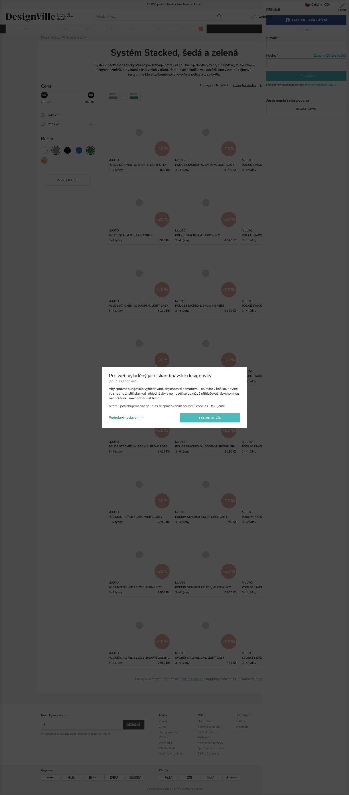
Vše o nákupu (205, 721)
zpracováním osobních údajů (91, 733)
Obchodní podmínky (210, 742)
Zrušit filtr (123, 94)
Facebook (280, 726)
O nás (162, 726)
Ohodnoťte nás (168, 748)
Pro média (165, 742)
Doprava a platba (208, 726)
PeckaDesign (194, 788)
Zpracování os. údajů (210, 748)
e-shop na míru (171, 788)
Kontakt (163, 721)
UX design (153, 788)
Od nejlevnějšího (244, 85)
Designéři (242, 726)
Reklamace (204, 737)
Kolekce (241, 721)
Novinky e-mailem (53, 715)
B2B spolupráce (169, 732)
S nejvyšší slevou (296, 85)
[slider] (44, 95)
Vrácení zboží (205, 732)
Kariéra (163, 737)
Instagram (280, 721)
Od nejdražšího (270, 85)
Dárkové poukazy (208, 753)
